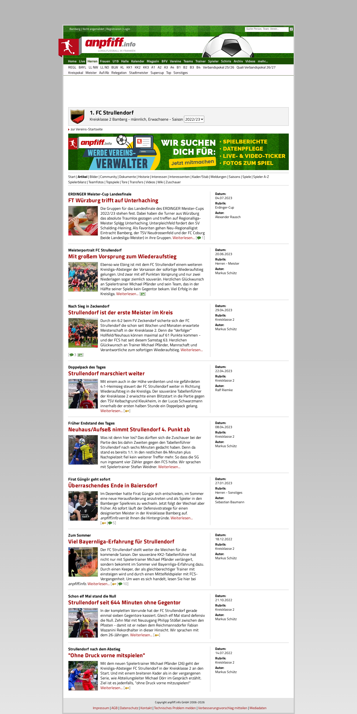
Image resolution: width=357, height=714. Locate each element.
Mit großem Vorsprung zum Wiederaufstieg (122, 256)
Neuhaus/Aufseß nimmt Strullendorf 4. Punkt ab (129, 429)
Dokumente (127, 176)
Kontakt (146, 707)
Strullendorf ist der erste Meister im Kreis (120, 312)
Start (72, 176)
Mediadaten (258, 707)
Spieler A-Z (261, 176)
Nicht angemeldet (93, 29)
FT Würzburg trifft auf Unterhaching (113, 200)
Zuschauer (173, 181)
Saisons (234, 176)
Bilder (94, 176)
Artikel (82, 176)
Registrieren (113, 29)
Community (108, 176)
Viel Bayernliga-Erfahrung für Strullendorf (121, 541)
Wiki (160, 181)
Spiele (246, 176)
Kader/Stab (200, 176)
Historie (143, 176)
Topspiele (112, 181)
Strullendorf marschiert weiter (106, 373)
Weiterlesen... (184, 238)
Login (126, 29)
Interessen (159, 176)
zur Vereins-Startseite (87, 129)
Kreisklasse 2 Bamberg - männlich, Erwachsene (129, 119)
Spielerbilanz (77, 181)
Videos (150, 181)
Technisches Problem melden (175, 707)
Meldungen (219, 176)
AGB (114, 707)
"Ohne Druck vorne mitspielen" (106, 655)
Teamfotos (96, 181)
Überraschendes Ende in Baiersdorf (112, 485)
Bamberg (74, 29)
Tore (124, 181)
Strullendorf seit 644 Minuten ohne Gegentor (124, 602)
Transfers (137, 181)
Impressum (101, 707)
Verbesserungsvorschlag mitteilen (222, 707)
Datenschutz (129, 707)
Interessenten (179, 176)
